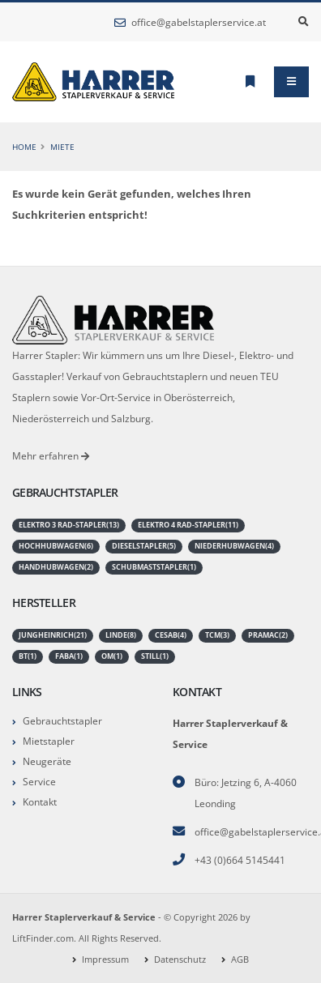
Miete (62, 146)
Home (24, 146)
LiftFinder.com (43, 938)
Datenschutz (180, 959)
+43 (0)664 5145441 (240, 859)
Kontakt (40, 801)
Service (39, 781)
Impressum (105, 959)
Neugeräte (47, 760)
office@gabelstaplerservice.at (190, 21)
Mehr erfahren (50, 455)
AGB (240, 959)
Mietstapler (49, 740)
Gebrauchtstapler (62, 720)
